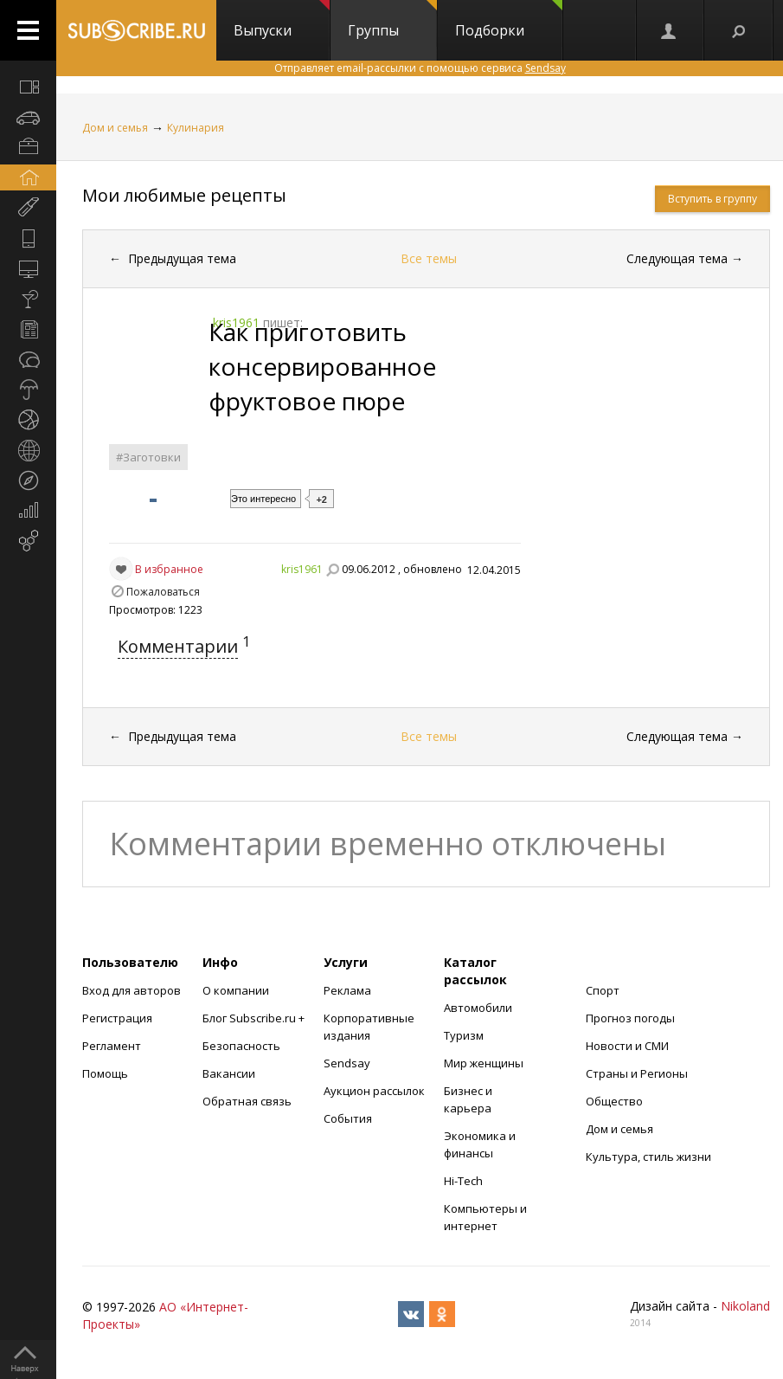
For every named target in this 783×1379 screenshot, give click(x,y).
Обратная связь (247, 1101)
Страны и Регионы (637, 1073)
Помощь (105, 1073)
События (348, 1118)
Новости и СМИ (627, 1046)
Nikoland (745, 1306)
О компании (235, 990)
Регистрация (117, 1018)
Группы (392, 20)
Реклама (347, 990)
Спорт (602, 990)
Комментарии (178, 646)
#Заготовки (148, 457)
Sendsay (347, 1063)
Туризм (464, 1035)
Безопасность (241, 1046)
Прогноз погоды (630, 1018)
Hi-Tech (463, 1181)
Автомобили (478, 1007)
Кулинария (195, 127)
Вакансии (228, 1073)
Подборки (508, 20)
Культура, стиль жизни (648, 1156)
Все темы (429, 258)
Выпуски (282, 20)
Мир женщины (483, 1063)
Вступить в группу (712, 198)
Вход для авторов (131, 990)
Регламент (111, 1046)
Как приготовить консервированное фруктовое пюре (322, 366)
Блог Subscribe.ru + (254, 1018)
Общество (614, 1101)
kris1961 (302, 569)
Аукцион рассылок (374, 1091)
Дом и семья (115, 127)
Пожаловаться (163, 591)
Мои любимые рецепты (184, 195)
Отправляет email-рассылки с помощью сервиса (420, 68)
